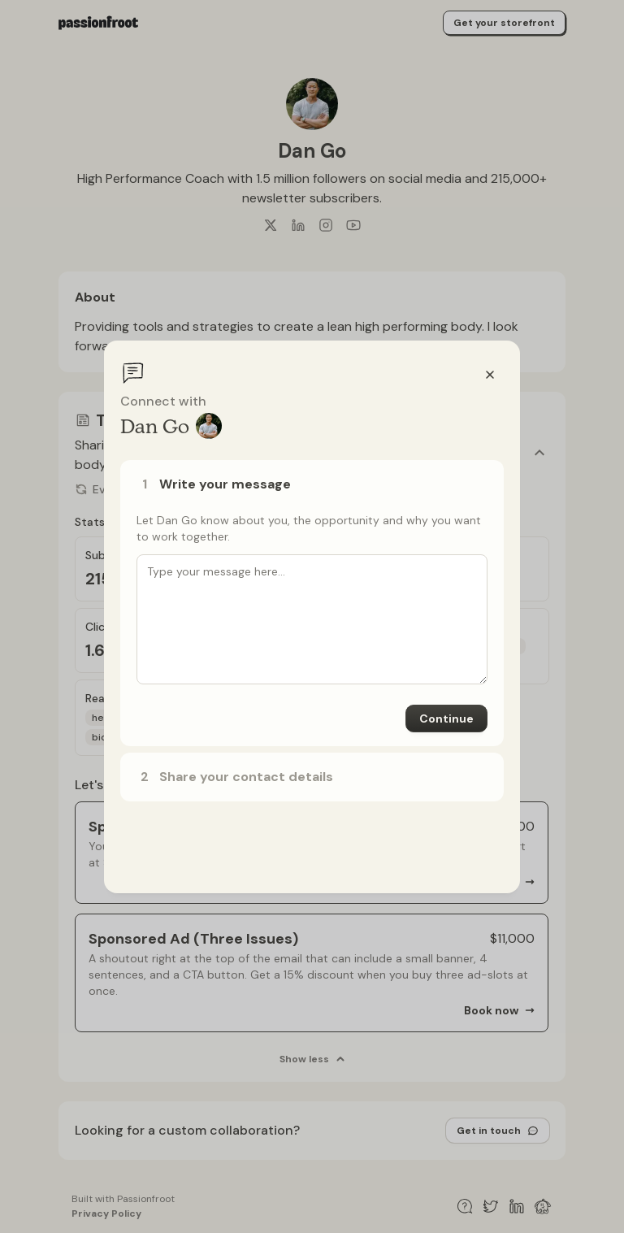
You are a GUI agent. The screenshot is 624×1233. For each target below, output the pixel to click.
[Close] (490, 375)
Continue (446, 718)
